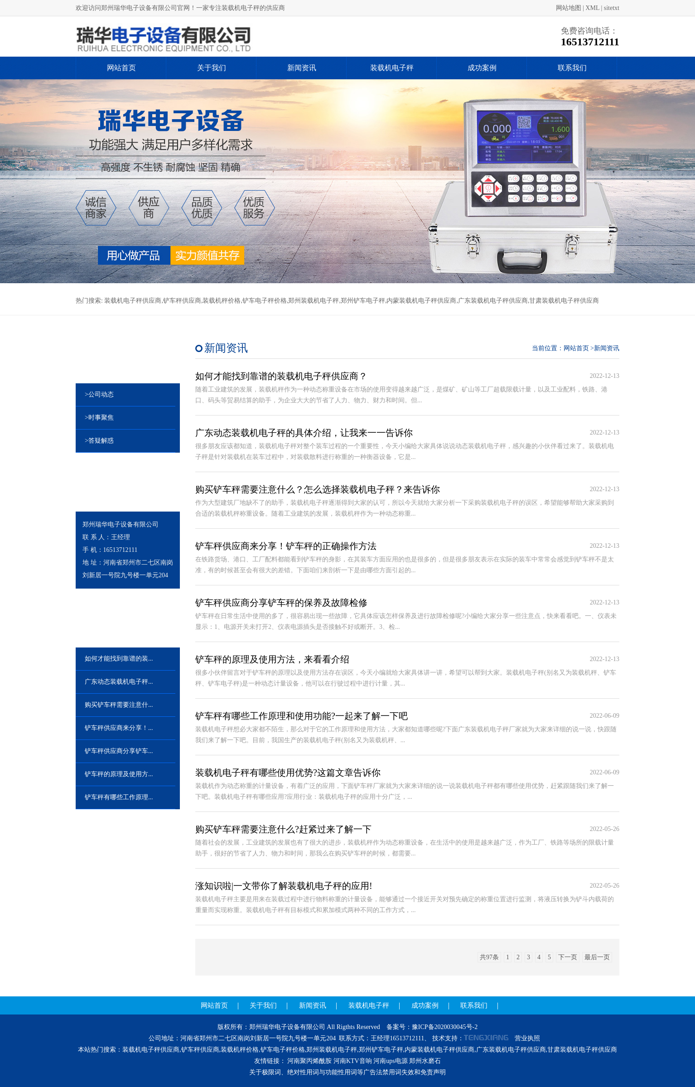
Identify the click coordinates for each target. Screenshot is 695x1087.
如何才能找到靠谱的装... (119, 658)
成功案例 (482, 68)
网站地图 (568, 8)
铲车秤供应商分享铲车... (119, 751)
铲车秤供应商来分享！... (119, 728)
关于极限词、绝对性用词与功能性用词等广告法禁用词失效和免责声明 (347, 1072)
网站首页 (121, 68)
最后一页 (597, 957)
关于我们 (211, 68)
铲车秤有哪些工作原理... (119, 797)
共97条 (489, 957)
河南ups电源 (390, 1061)
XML (592, 8)
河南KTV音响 (352, 1061)
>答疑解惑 (99, 440)
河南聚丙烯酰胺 (309, 1061)
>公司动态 (99, 394)
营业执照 (527, 1038)
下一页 (567, 957)
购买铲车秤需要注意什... (119, 704)
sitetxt (611, 8)
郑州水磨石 (425, 1061)
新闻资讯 (301, 68)
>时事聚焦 (99, 417)
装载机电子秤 (392, 68)
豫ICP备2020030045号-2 (445, 1027)
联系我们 (572, 68)
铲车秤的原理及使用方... (119, 774)
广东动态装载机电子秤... (119, 681)
